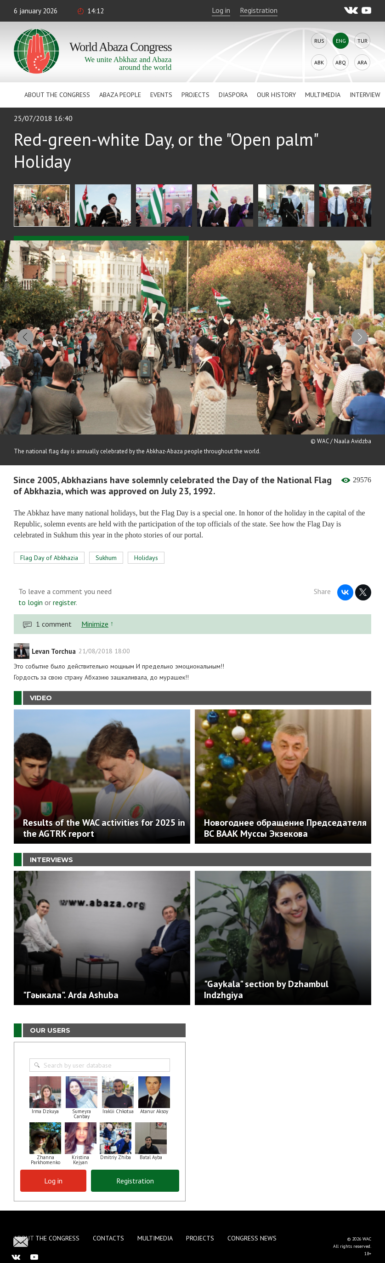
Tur (362, 40)
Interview (365, 95)
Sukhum (106, 556)
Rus (319, 40)
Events (161, 95)
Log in (221, 10)
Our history (276, 95)
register (64, 601)
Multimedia (322, 95)
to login (30, 601)
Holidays (146, 556)
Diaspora (233, 95)
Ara (362, 62)
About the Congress (57, 95)
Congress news (252, 1237)
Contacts (108, 1237)
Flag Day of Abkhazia (49, 556)
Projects (195, 95)
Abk (319, 62)
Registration (258, 10)
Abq (340, 62)
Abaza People (120, 95)
